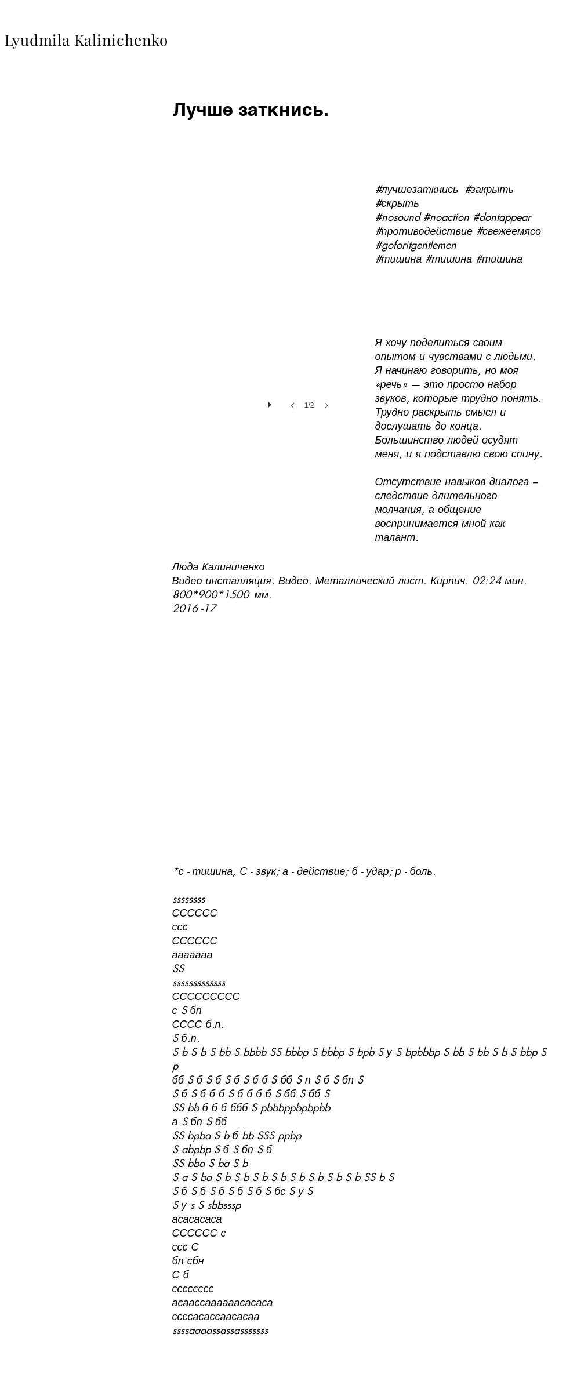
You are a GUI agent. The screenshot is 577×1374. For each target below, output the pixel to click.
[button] (254, 287)
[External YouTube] (358, 736)
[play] (271, 401)
